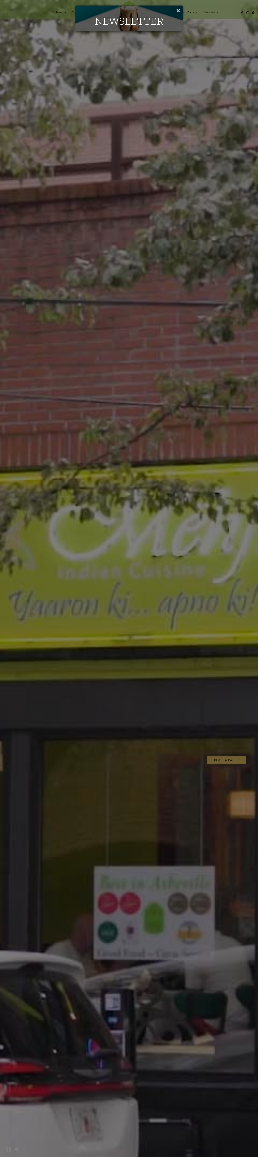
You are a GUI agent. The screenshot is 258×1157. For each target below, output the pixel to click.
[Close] (178, 10)
